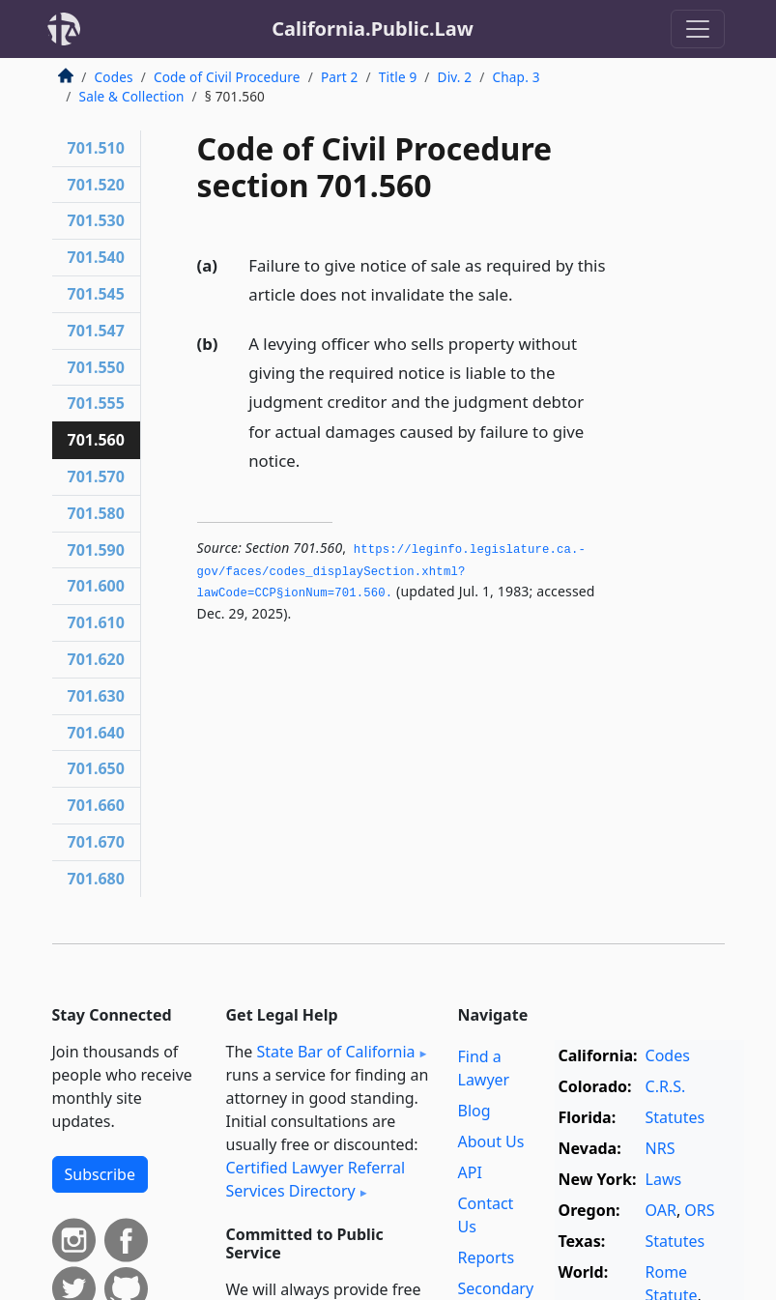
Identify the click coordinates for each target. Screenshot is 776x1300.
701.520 (96, 184)
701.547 (96, 330)
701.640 (96, 732)
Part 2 (340, 77)
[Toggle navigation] (698, 29)
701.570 (96, 476)
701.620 (96, 659)
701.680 (96, 878)
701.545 (96, 293)
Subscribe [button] (100, 1174)
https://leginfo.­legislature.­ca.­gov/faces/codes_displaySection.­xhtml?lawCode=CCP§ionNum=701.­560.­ (391, 571)
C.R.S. (666, 1086)
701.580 (96, 513)
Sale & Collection (132, 96)
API (470, 1172)
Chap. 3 (516, 77)
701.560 (96, 439)
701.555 (96, 403)
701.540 (96, 257)
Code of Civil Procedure (227, 77)
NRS (660, 1148)
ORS (699, 1210)
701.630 (96, 696)
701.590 (96, 550)
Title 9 (398, 77)
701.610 (96, 622)
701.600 (96, 585)
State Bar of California (335, 1051)
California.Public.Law (373, 28)
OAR (661, 1210)
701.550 (96, 367)
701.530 (96, 220)
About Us (491, 1141)
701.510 (96, 148)
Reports (486, 1257)
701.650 (96, 768)
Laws (664, 1179)
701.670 (96, 841)
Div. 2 (455, 77)
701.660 (96, 805)
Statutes (675, 1117)
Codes (114, 77)
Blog (474, 1110)
